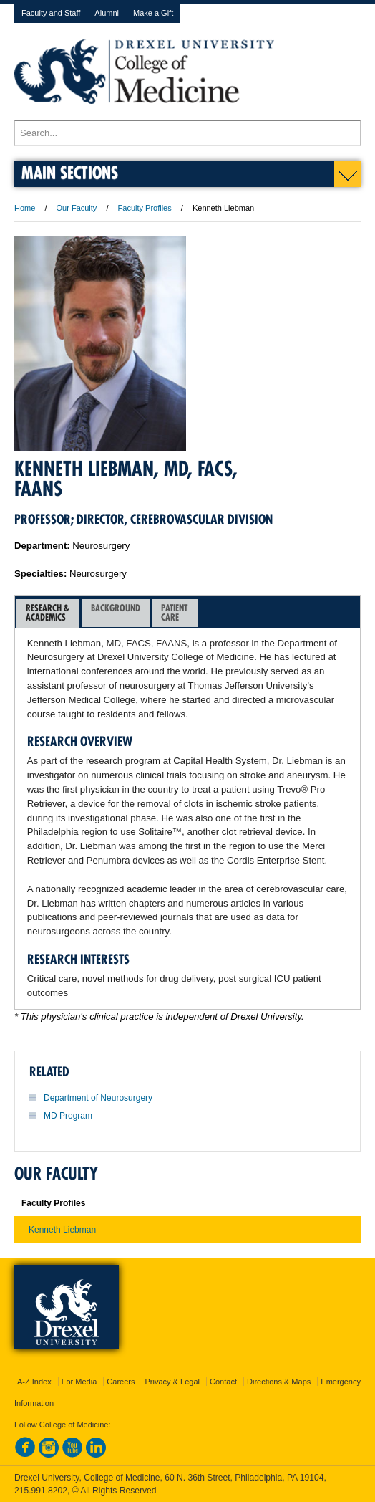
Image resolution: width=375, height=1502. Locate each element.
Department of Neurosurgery (98, 1098)
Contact (223, 1381)
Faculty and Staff (50, 13)
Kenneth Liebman (62, 1230)
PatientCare (174, 612)
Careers (121, 1381)
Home (24, 208)
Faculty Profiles (145, 208)
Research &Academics (47, 612)
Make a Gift (153, 13)
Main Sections (69, 172)
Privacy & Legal (172, 1381)
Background (115, 612)
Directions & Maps (279, 1381)
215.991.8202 (40, 1491)
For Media (79, 1381)
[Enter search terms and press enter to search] (187, 133)
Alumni (106, 13)
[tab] (47, 613)
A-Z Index (34, 1381)
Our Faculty (77, 208)
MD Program (68, 1116)
